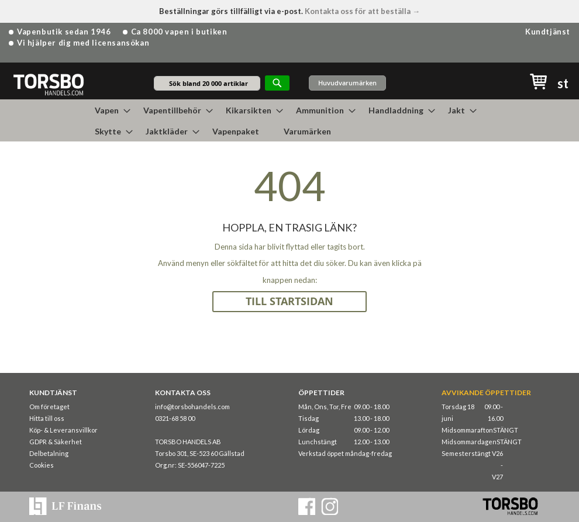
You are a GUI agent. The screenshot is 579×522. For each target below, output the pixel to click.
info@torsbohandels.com (192, 406)
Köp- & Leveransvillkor (63, 430)
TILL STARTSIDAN (289, 301)
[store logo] (48, 84)
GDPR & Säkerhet (55, 441)
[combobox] (207, 83)
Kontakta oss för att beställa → (362, 11)
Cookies (41, 465)
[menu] (289, 120)
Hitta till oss (46, 418)
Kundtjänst (547, 31)
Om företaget (49, 406)
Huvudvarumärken (347, 82)
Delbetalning (48, 453)
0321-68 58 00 (175, 418)
